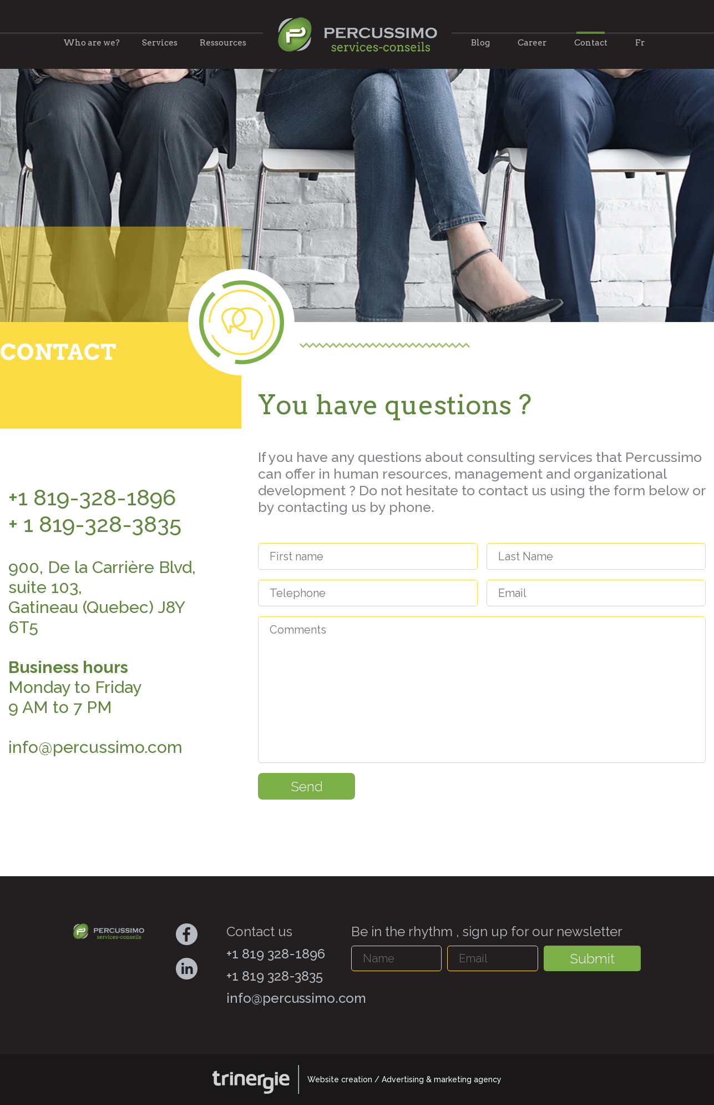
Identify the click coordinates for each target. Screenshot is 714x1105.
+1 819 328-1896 (275, 954)
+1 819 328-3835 (274, 976)
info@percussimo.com (296, 998)
